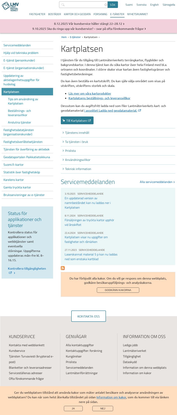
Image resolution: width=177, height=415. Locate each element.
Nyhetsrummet (137, 14)
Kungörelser (74, 356)
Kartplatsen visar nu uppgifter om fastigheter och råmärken (86, 239)
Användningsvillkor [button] (77, 159)
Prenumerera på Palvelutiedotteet (63, 268)
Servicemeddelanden (17, 45)
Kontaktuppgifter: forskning (84, 350)
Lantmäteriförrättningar (82, 373)
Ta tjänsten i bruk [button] (76, 141)
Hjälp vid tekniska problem (20, 52)
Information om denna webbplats (144, 367)
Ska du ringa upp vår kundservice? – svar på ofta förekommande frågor (95, 28)
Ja (73, 408)
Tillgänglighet (132, 356)
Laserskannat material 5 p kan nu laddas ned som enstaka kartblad (91, 256)
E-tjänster (117, 14)
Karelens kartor (13, 179)
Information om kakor (111, 397)
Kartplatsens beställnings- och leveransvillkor (99, 98)
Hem (64, 37)
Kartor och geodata (77, 14)
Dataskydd (130, 362)
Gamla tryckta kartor (17, 187)
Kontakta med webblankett (27, 345)
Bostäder (54, 14)
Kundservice (17, 350)
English (154, 5)
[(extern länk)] (113, 110)
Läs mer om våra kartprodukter (90, 93)
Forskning (100, 14)
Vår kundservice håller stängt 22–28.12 (95, 23)
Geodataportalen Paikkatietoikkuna (26, 157)
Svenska (141, 5)
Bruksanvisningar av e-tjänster (24, 194)
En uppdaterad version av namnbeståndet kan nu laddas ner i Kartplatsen (88, 203)
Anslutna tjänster (19, 122)
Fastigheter (37, 14)
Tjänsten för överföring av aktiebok (26, 149)
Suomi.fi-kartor (13, 164)
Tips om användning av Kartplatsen (23, 101)
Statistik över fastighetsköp (21, 172)
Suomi (129, 5)
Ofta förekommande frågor (26, 378)
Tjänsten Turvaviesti (22, 356)
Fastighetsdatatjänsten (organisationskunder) (18, 132)
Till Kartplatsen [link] (78, 120)
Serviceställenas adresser (25, 373)
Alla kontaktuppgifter (80, 345)
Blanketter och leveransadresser (30, 367)
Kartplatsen (11, 91)
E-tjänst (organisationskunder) (23, 68)
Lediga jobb (130, 345)
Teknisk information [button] (78, 169)
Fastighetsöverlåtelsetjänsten (23, 141)
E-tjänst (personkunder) (19, 60)
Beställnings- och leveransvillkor (19, 112)
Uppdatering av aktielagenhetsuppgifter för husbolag (21, 79)
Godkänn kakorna (118, 290)
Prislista (71, 362)
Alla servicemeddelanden (156, 181)
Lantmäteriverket (134, 350)
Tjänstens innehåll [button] (77, 132)
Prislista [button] (70, 150)
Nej (102, 408)
